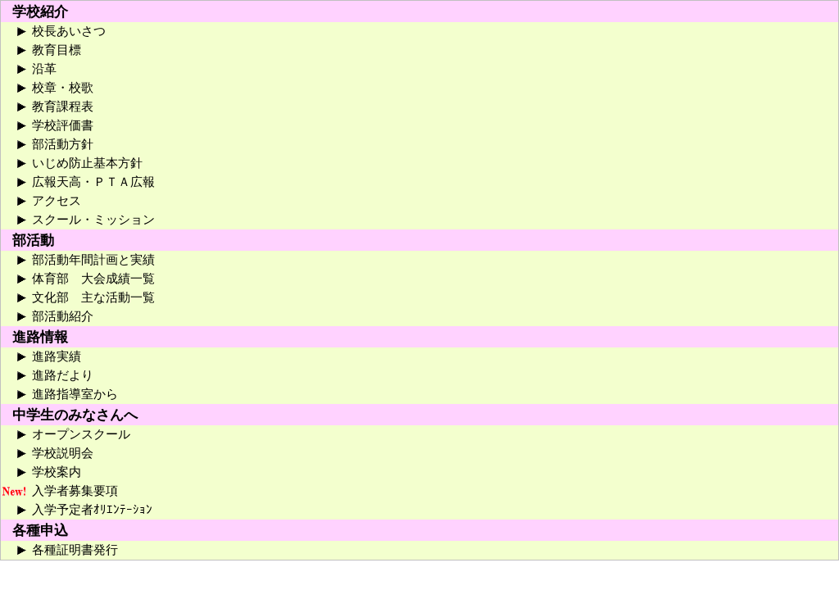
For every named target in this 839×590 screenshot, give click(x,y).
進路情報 (40, 337)
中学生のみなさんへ (75, 415)
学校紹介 (40, 12)
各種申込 (40, 530)
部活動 (33, 240)
